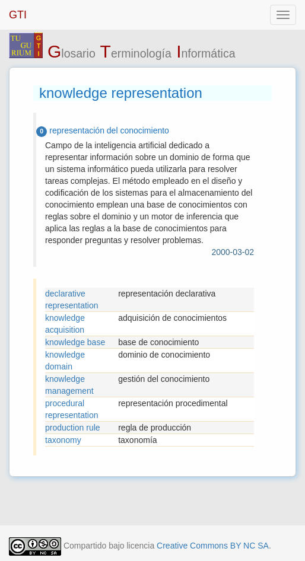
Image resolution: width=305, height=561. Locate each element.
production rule (72, 427)
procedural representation (72, 409)
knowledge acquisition (65, 323)
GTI (18, 15)
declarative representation (72, 299)
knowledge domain (65, 360)
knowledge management (69, 385)
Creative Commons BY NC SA (213, 545)
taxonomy (63, 440)
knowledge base (75, 342)
